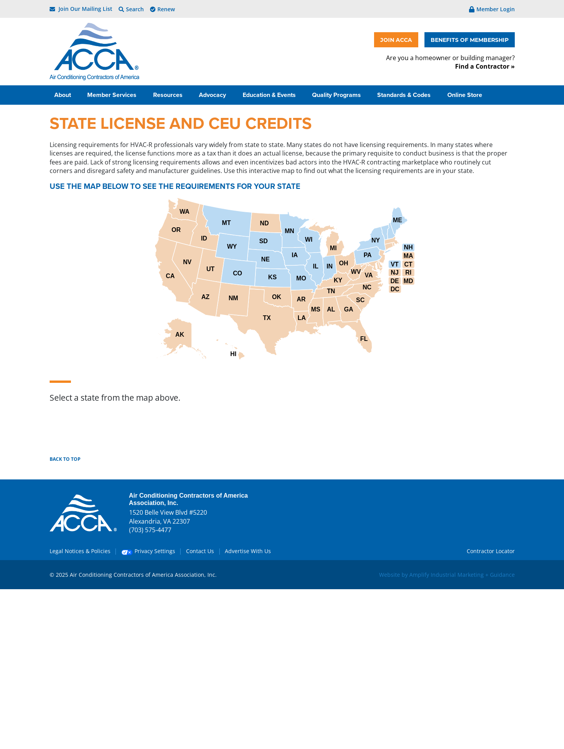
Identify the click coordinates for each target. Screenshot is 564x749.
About (63, 94)
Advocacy (213, 94)
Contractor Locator (491, 551)
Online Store (465, 94)
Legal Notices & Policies (80, 551)
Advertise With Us (248, 551)
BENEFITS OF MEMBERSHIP (470, 39)
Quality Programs (337, 94)
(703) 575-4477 (150, 530)
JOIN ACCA (396, 39)
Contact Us (200, 551)
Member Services (112, 94)
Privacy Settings (148, 551)
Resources (168, 94)
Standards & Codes (404, 94)
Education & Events (270, 94)
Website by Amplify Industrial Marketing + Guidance (447, 574)
